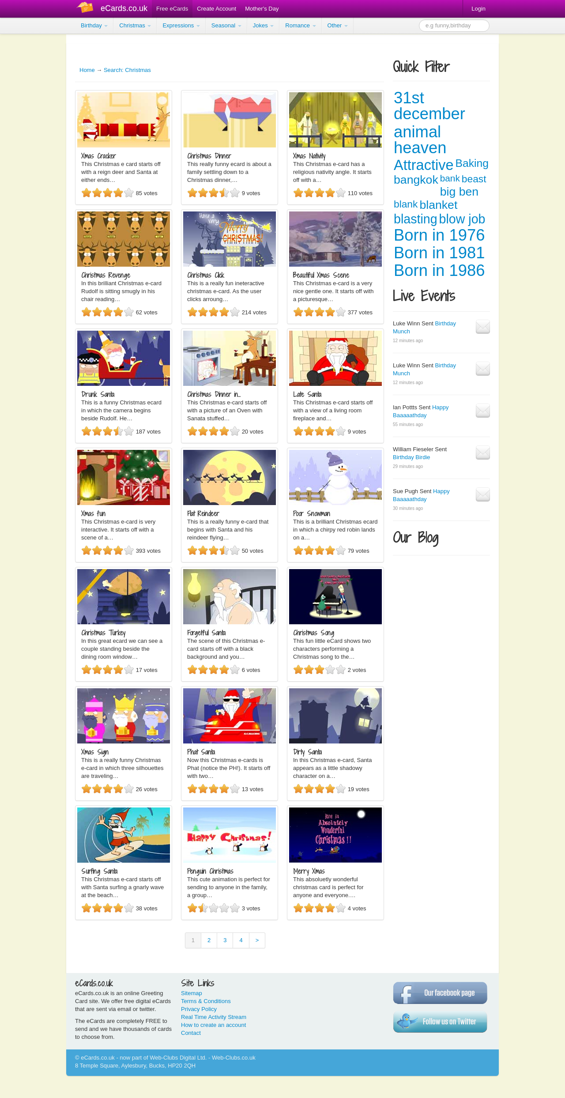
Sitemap (191, 993)
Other (338, 25)
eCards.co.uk (124, 8)
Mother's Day (262, 8)
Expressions (181, 25)
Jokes (263, 25)
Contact (191, 1033)
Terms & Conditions (206, 1001)
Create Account (216, 8)
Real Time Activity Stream (213, 1017)
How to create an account (213, 1025)
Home (87, 70)
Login (478, 8)
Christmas (135, 25)
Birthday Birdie (411, 457)
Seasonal (226, 25)
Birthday (94, 25)
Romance (300, 25)
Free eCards (172, 8)
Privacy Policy (199, 1009)
